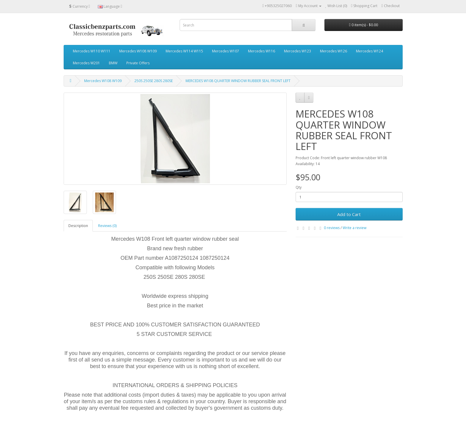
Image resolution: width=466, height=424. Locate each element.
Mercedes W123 (297, 51)
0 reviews (332, 227)
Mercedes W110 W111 (91, 51)
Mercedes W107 (225, 51)
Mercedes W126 (333, 51)
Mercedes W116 (261, 51)
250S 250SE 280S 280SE (153, 80)
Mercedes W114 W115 (184, 51)
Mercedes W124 (369, 51)
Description (78, 225)
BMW (113, 62)
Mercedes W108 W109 (138, 51)
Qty (299, 187)
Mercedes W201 (86, 62)
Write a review (354, 227)
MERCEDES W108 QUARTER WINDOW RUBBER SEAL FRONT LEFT (238, 80)
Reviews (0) (107, 225)
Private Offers (138, 62)
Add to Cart (349, 214)
